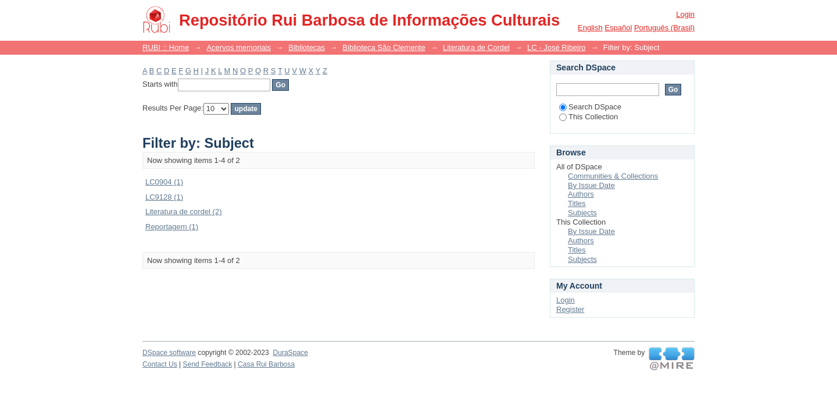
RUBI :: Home (165, 47)
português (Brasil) (664, 27)
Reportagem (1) (171, 226)
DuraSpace (290, 353)
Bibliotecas (306, 47)
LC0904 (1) (164, 181)
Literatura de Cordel (476, 47)
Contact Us (159, 364)
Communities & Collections (613, 176)
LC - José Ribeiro (556, 47)
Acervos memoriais (238, 47)
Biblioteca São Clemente (383, 47)
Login (685, 14)
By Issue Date (591, 185)
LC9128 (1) (164, 197)
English (590, 27)
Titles (577, 203)
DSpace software (169, 353)
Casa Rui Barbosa (266, 364)
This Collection (588, 116)
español (618, 27)
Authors (581, 194)
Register (570, 309)
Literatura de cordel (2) (183, 211)
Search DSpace (590, 106)
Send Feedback (208, 364)
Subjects (582, 212)
